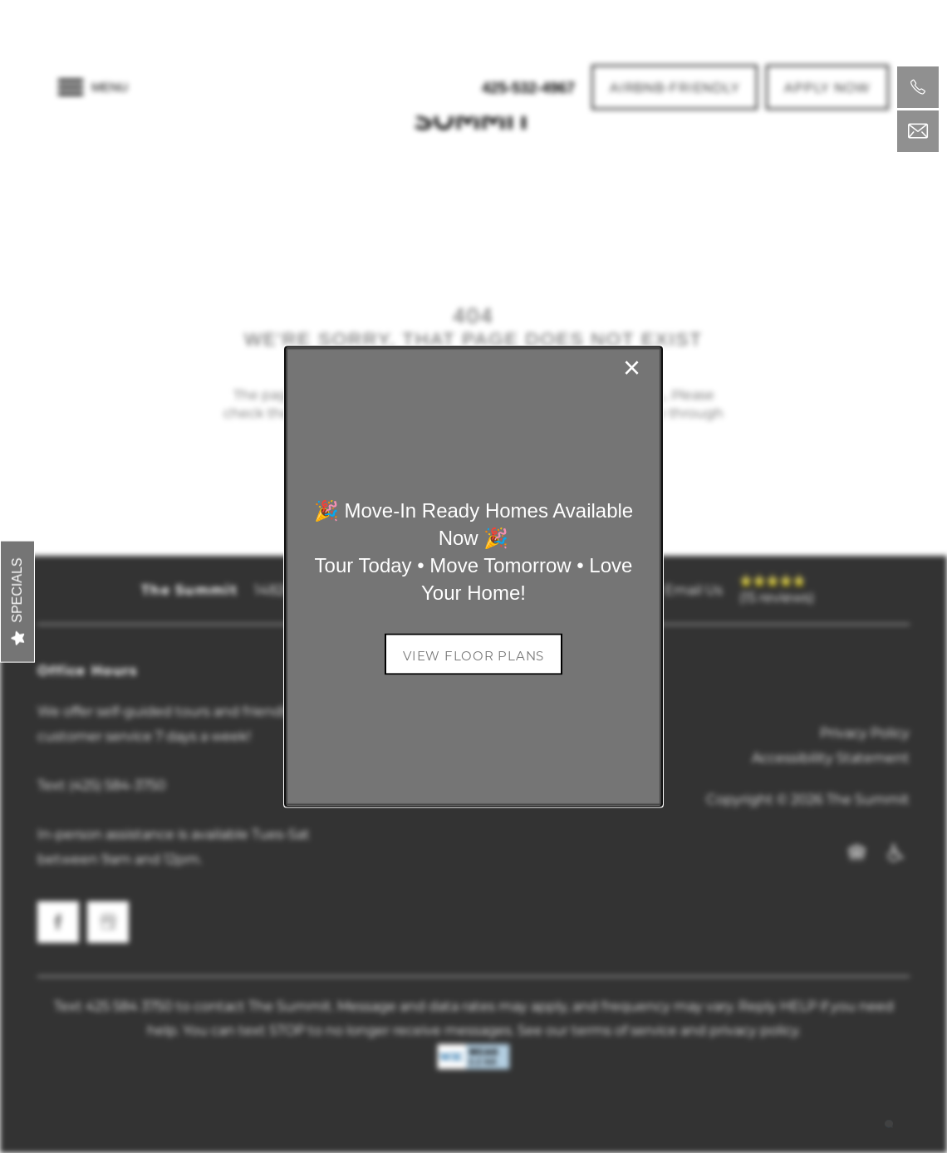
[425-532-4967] (918, 87)
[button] (473, 654)
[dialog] (473, 576)
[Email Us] (918, 131)
